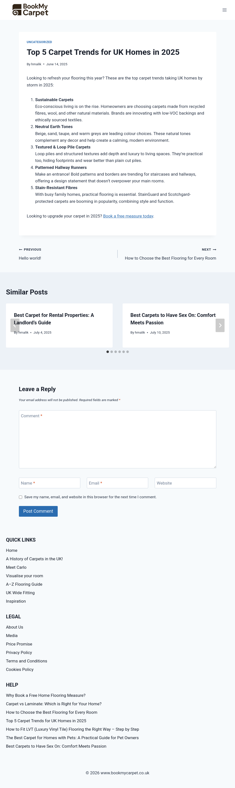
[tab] (107, 352)
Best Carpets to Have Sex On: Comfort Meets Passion (56, 746)
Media (12, 635)
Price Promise (19, 644)
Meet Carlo (16, 567)
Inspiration (16, 601)
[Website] (185, 483)
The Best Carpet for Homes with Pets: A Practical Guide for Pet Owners (72, 737)
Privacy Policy (19, 652)
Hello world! (66, 253)
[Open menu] (224, 10)
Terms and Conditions (26, 660)
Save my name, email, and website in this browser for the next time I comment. (90, 497)
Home (11, 550)
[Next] (220, 325)
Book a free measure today (128, 216)
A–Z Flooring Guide (24, 584)
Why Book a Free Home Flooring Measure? (46, 695)
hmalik (36, 64)
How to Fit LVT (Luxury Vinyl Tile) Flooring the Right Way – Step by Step (72, 729)
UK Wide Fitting (20, 592)
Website (164, 483)
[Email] (117, 483)
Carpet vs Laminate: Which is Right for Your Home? (53, 703)
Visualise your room (24, 575)
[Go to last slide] (14, 325)
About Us (14, 627)
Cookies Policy (20, 669)
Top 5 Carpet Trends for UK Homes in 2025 (46, 720)
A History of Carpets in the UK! (34, 558)
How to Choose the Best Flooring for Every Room (169, 253)
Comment (31, 415)
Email (95, 483)
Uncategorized (39, 42)
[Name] (50, 483)
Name (28, 483)
